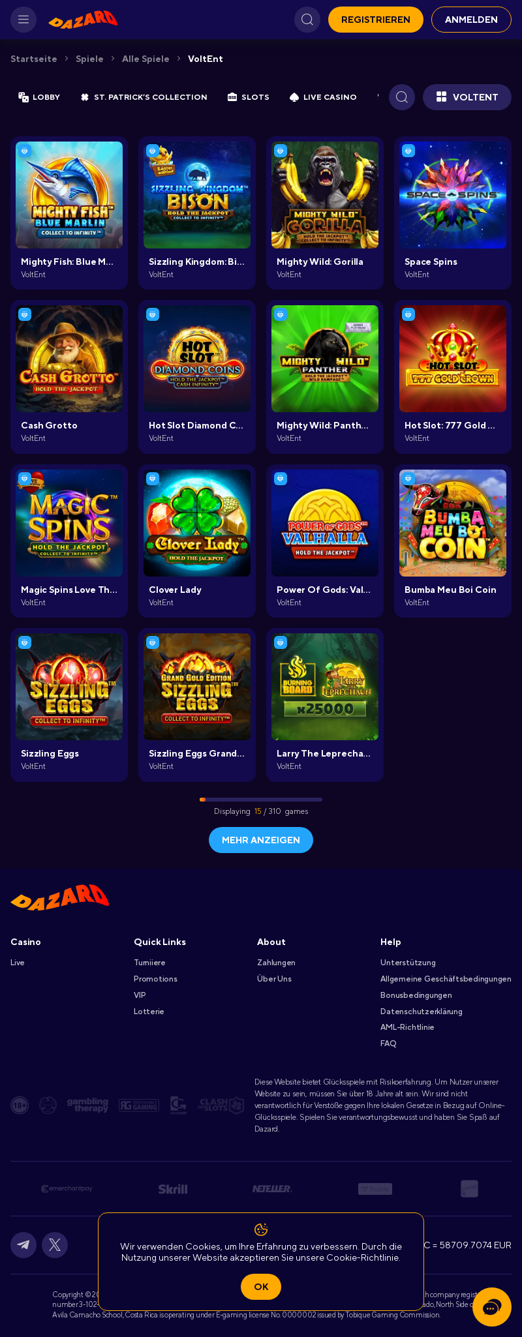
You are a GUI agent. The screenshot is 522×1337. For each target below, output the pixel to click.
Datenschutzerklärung (421, 1011)
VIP (140, 995)
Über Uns (274, 979)
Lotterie (149, 1011)
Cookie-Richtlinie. (363, 1257)
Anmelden (471, 19)
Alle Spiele (146, 58)
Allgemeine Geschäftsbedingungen (446, 979)
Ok (261, 1287)
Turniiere (150, 962)
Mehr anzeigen (261, 840)
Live (17, 962)
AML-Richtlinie (407, 1027)
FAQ (387, 1043)
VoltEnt (205, 58)
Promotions (155, 979)
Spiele (90, 58)
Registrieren (375, 19)
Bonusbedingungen (416, 995)
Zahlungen (276, 962)
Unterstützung (407, 962)
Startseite (33, 58)
